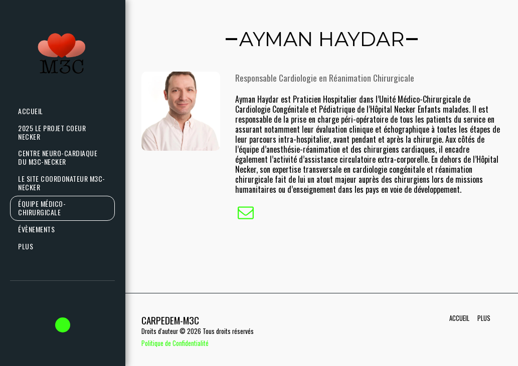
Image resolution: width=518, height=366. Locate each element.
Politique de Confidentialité (175, 343)
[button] (62, 324)
